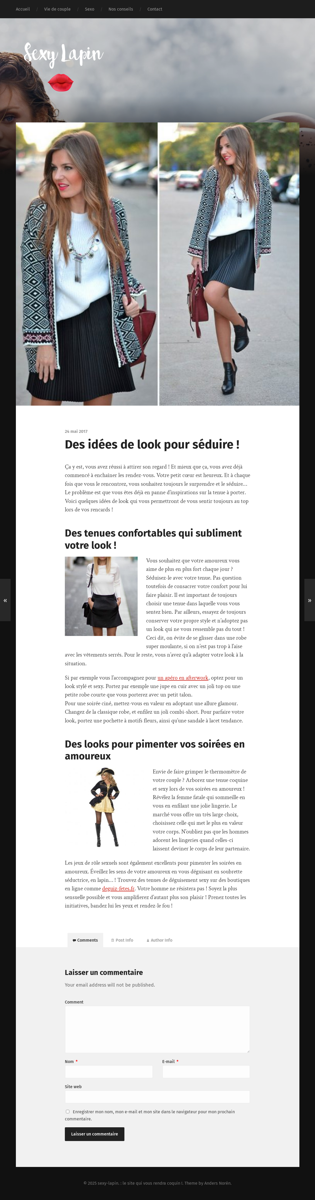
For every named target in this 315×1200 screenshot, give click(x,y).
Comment (74, 1002)
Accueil (23, 9)
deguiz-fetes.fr (118, 888)
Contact (154, 9)
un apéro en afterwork (183, 678)
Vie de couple (57, 9)
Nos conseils (121, 9)
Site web (73, 1086)
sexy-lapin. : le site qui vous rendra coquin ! (140, 1183)
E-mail (170, 1061)
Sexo (89, 9)
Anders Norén (217, 1183)
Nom (71, 1061)
